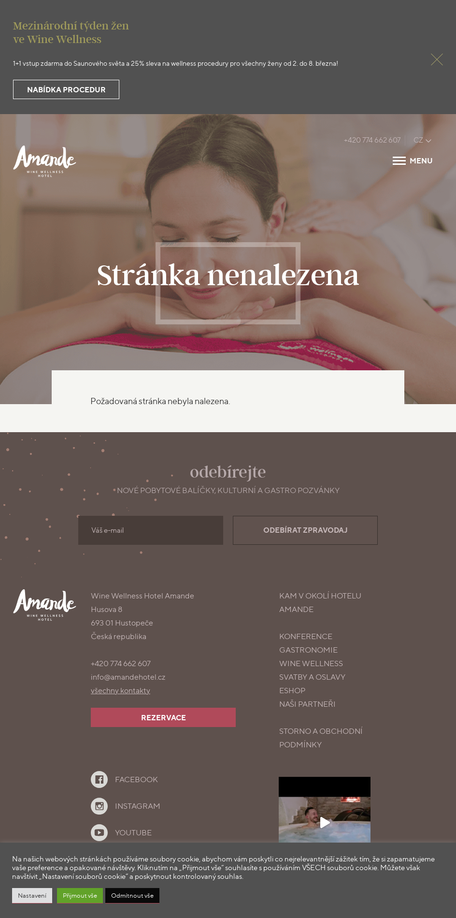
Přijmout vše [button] (80, 895)
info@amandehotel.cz (128, 677)
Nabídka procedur (66, 89)
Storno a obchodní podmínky (321, 738)
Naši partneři (307, 704)
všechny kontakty (120, 690)
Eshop (292, 690)
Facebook (136, 779)
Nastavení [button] (32, 895)
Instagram (137, 806)
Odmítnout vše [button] (132, 895)
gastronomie (308, 650)
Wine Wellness (311, 663)
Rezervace (163, 717)
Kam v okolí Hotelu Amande (320, 602)
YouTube (133, 832)
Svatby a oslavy (312, 677)
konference (305, 636)
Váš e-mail (107, 530)
